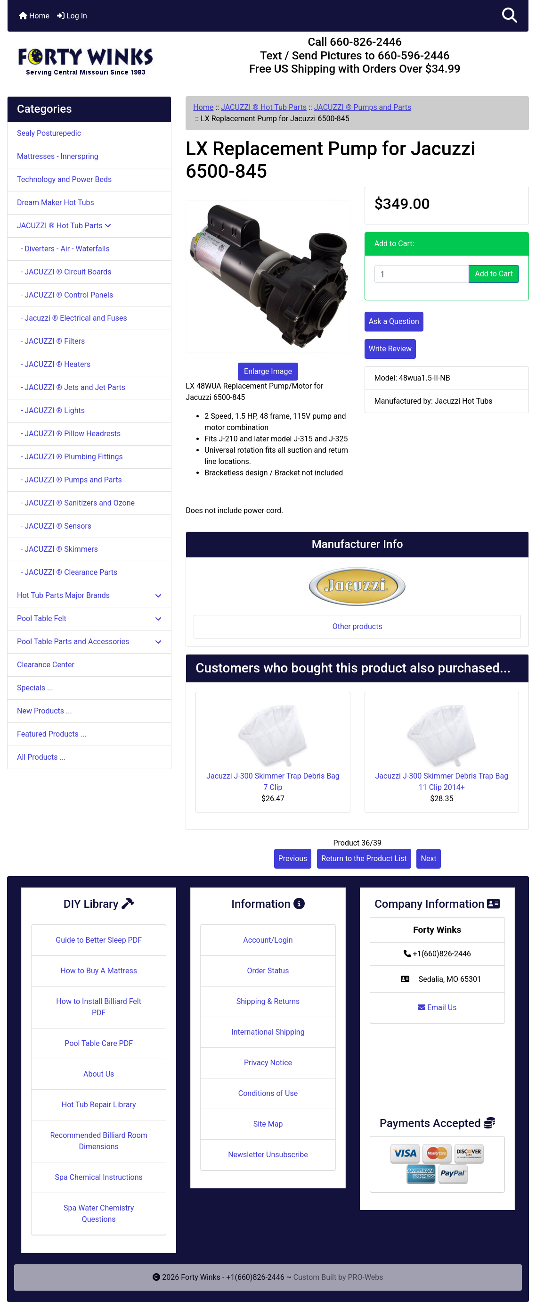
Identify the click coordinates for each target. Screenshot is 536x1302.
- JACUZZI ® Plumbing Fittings (70, 456)
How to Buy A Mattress (98, 970)
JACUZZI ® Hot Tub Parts (264, 107)
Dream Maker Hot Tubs (55, 202)
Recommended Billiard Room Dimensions (98, 1141)
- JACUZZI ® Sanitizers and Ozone (76, 502)
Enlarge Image (268, 371)
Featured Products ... (52, 734)
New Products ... (44, 710)
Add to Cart (494, 273)
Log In (72, 15)
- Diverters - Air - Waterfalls (63, 248)
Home (34, 15)
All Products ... (41, 757)
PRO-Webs (365, 1277)
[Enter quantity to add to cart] (422, 274)
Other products (357, 626)
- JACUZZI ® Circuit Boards (64, 271)
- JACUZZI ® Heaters (53, 364)
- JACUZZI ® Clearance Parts (67, 572)
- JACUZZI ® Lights (51, 410)
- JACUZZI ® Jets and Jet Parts (71, 387)
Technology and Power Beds (64, 179)
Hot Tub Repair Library (99, 1104)
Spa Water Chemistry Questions (99, 1213)
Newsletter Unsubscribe (268, 1154)
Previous (293, 858)
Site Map (268, 1124)
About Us (98, 1074)
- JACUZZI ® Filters (51, 341)
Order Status (268, 970)
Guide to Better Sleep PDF (99, 940)
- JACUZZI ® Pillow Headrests (69, 433)
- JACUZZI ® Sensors (54, 526)
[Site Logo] (94, 57)
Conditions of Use (268, 1093)
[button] (509, 16)
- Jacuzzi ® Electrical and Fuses (72, 318)
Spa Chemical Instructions (98, 1177)
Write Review (390, 348)
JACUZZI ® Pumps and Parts (363, 107)
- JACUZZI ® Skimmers (57, 549)
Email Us (437, 1007)
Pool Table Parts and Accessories (89, 641)
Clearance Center (45, 664)
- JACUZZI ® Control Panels (65, 294)
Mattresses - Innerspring (57, 156)
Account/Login (267, 940)
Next (428, 858)
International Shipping (267, 1032)
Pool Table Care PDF (99, 1043)
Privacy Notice (268, 1062)
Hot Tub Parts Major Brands (89, 595)
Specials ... (35, 687)
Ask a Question (394, 321)
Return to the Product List (363, 858)
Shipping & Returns (268, 1001)
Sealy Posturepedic (49, 133)
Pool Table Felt (89, 618)
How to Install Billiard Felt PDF (98, 1007)
